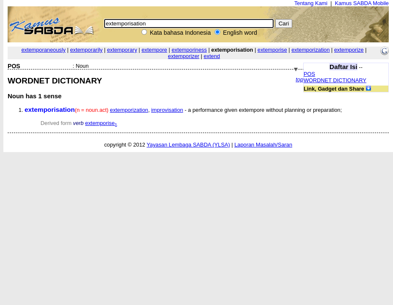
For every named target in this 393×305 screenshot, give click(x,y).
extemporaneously (43, 50)
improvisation (167, 110)
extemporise (272, 50)
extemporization (310, 50)
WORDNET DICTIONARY (335, 80)
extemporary (122, 50)
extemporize (349, 50)
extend (212, 56)
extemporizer (183, 56)
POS (309, 74)
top (299, 79)
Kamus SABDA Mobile (362, 3)
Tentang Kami (310, 3)
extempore (154, 50)
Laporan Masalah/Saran (263, 144)
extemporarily (86, 50)
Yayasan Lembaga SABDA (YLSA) (188, 144)
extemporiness (189, 50)
